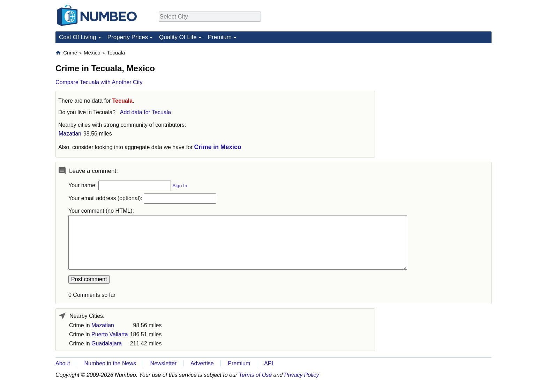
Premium (220, 37)
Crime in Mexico (217, 147)
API (268, 363)
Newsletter (163, 363)
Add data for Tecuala (145, 112)
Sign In (179, 185)
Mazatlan (70, 134)
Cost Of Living (77, 37)
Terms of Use (255, 375)
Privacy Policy (301, 375)
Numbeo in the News (110, 363)
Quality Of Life (178, 37)
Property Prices (127, 37)
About (62, 363)
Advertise (202, 363)
